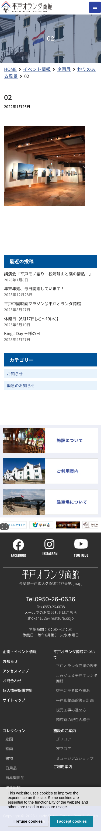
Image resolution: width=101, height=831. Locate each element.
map (77, 583)
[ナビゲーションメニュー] (95, 7)
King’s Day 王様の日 (22, 333)
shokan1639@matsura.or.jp (50, 618)
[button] (70, 807)
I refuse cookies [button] (28, 821)
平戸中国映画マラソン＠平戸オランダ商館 (42, 303)
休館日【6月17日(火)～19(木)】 (32, 318)
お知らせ (15, 373)
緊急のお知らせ (21, 385)
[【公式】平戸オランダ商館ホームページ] (26, 7)
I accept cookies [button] (72, 821)
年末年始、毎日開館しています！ (34, 288)
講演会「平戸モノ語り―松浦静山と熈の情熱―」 (48, 273)
